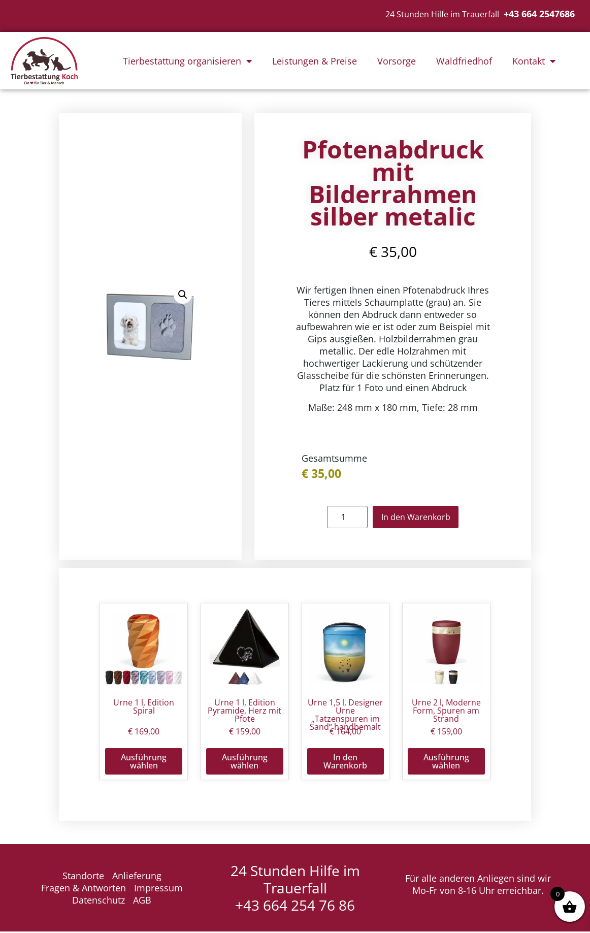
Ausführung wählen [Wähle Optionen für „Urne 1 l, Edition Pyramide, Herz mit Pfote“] (245, 762)
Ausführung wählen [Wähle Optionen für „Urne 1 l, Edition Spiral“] (144, 762)
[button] (183, 295)
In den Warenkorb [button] (345, 762)
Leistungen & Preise (314, 61)
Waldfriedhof (464, 61)
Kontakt (533, 61)
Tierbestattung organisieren (187, 61)
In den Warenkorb (415, 517)
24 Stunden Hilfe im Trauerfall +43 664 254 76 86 (295, 889)
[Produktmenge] (342, 517)
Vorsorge (396, 61)
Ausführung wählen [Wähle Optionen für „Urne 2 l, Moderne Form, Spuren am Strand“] (446, 762)
